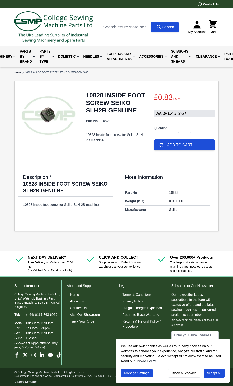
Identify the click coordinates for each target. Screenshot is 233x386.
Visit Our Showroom (85, 314)
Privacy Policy (132, 301)
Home (74, 294)
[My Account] (196, 27)
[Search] (165, 27)
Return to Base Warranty (140, 314)
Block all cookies (184, 373)
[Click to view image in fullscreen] (48, 115)
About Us (77, 301)
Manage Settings (136, 373)
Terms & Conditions (136, 294)
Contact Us (208, 4)
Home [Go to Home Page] (17, 72)
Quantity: (160, 128)
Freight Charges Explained (142, 308)
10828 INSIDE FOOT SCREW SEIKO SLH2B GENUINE (56, 72)
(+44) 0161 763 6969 (41, 314)
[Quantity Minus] (172, 128)
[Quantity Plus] (197, 128)
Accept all (214, 373)
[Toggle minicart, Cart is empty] (213, 27)
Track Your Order (82, 321)
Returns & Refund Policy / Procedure (141, 324)
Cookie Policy (146, 361)
